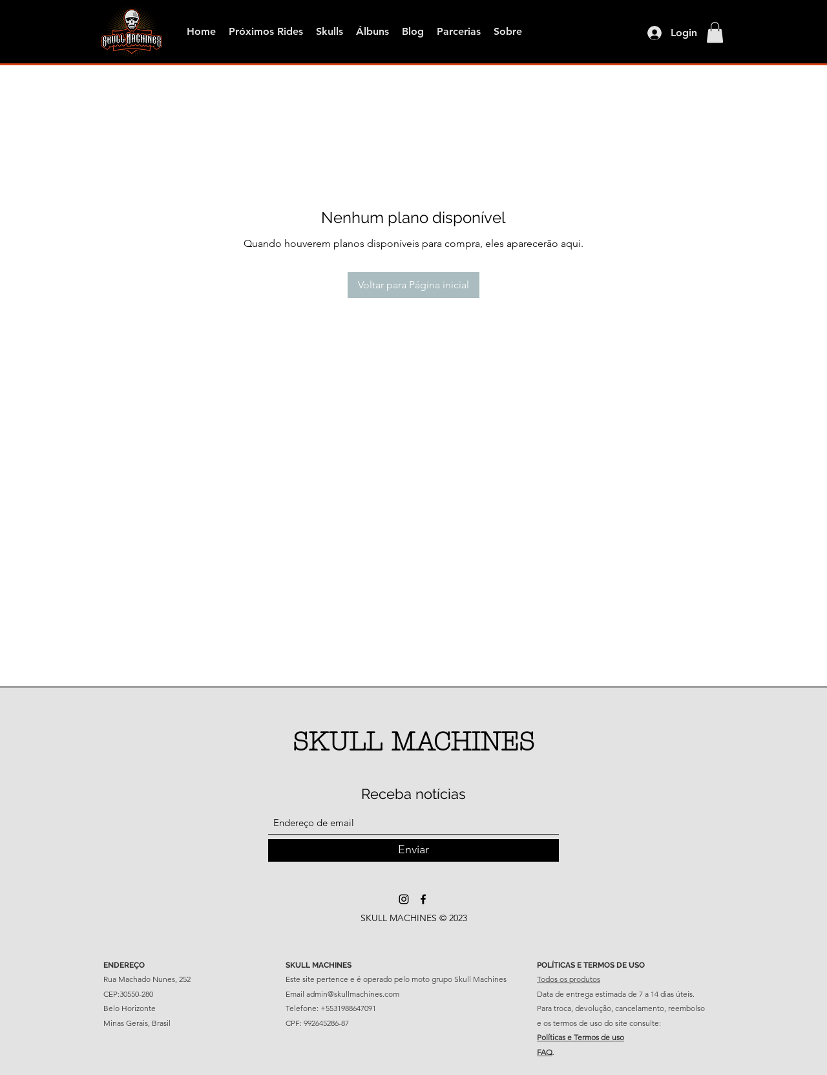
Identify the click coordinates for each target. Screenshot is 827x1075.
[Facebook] (423, 899)
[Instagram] (403, 899)
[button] (715, 32)
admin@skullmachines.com (352, 994)
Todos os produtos (568, 979)
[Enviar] (413, 850)
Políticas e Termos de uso (580, 1037)
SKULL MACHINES (413, 742)
